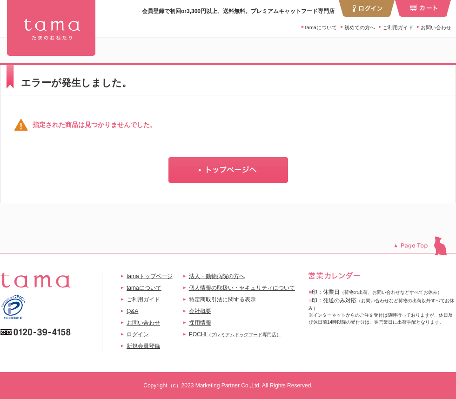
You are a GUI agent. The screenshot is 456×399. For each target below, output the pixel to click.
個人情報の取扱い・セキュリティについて (242, 288)
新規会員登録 (143, 346)
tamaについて (321, 27)
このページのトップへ (425, 245)
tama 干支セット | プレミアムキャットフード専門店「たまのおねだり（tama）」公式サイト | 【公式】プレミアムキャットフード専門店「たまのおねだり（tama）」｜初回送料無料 (51, 28)
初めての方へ (359, 27)
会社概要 (200, 311)
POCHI (235, 334)
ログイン (138, 334)
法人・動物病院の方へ (217, 276)
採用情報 (200, 322)
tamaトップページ (150, 276)
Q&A (132, 311)
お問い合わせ (436, 27)
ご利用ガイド (397, 27)
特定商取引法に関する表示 (222, 299)
